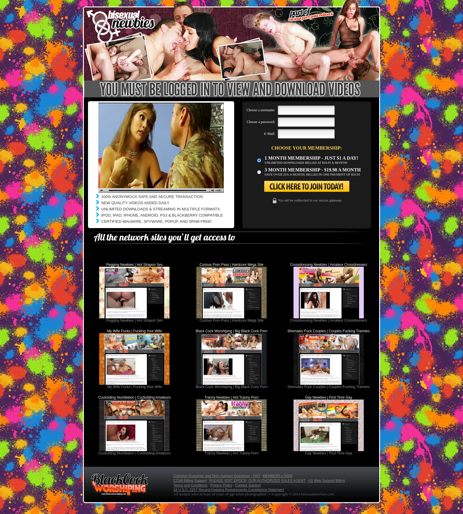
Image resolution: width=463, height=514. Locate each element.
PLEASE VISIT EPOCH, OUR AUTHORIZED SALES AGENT (257, 481)
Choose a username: (261, 110)
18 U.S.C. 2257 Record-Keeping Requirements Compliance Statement (228, 490)
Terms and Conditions (190, 485)
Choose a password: (261, 122)
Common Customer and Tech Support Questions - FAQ (216, 476)
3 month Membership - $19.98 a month (313, 169)
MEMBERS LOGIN (277, 476)
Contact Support (248, 485)
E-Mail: (269, 134)
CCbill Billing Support (190, 481)
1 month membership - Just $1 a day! (311, 158)
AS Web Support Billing (326, 481)
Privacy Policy (221, 485)
